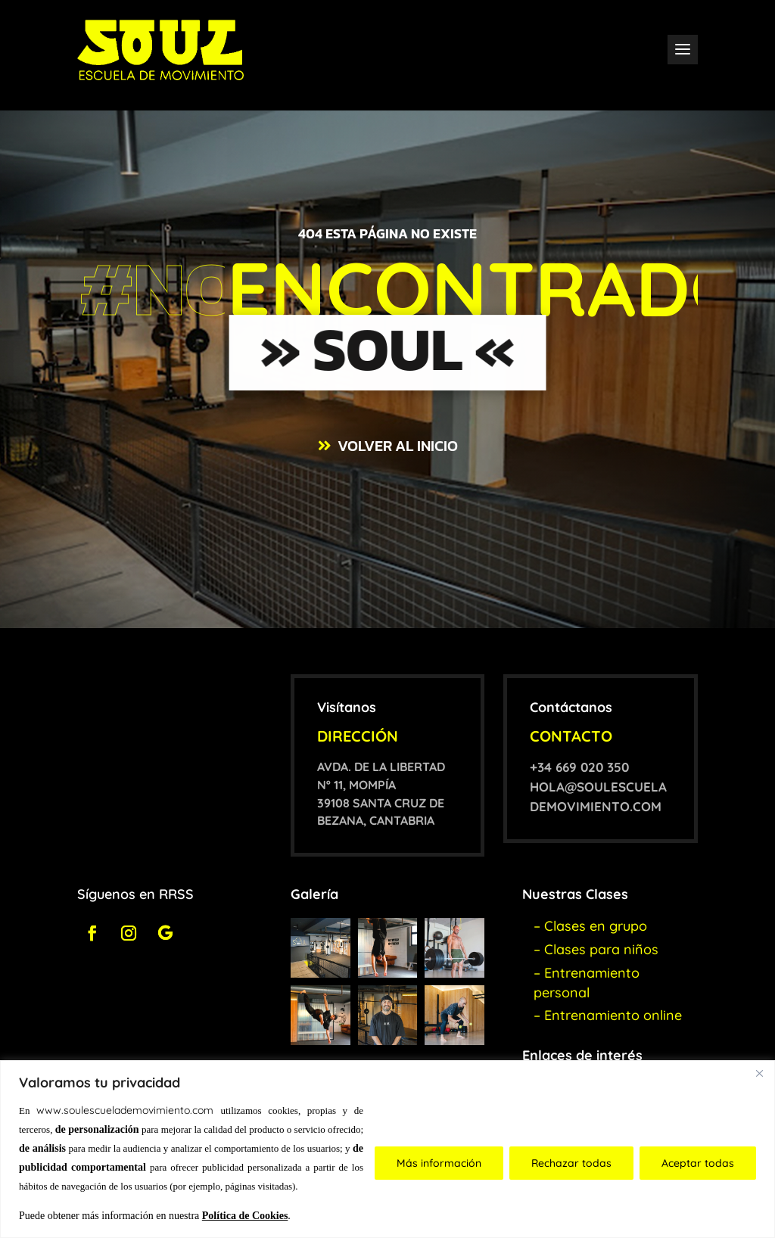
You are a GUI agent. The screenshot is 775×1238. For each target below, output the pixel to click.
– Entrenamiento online (608, 1015)
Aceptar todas (697, 1163)
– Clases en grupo (590, 926)
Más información (439, 1163)
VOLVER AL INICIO (398, 445)
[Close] (759, 1073)
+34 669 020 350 (579, 767)
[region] (387, 1149)
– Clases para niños (596, 949)
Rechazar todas (571, 1163)
